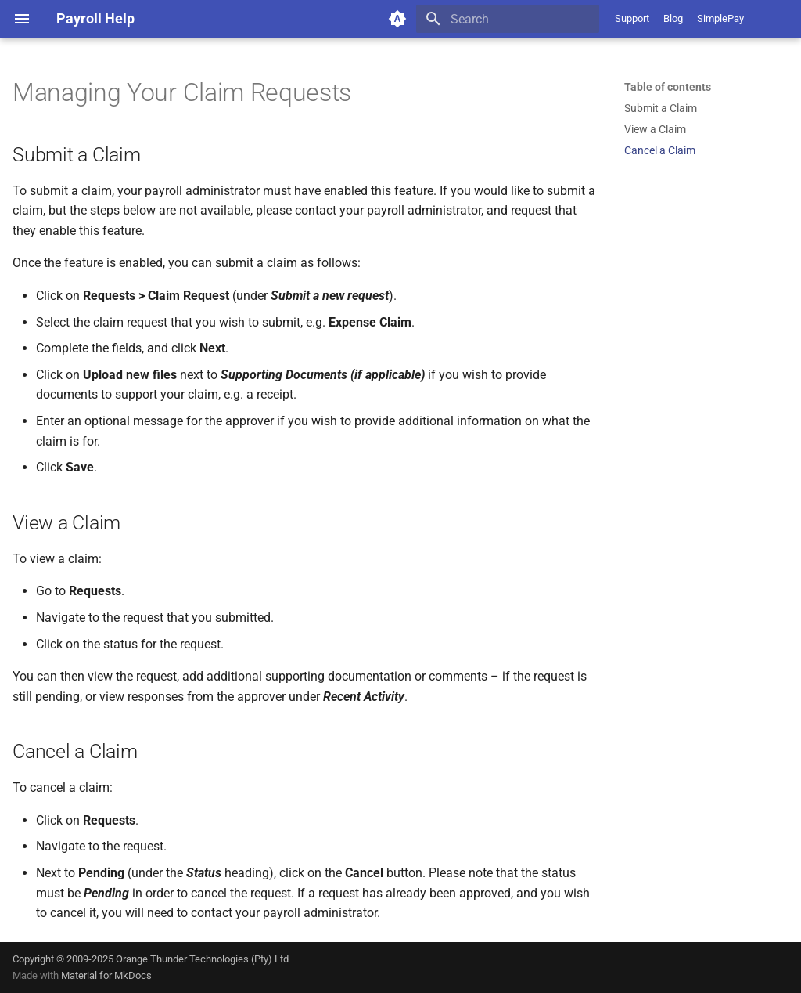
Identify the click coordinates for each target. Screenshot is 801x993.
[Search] (507, 19)
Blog (673, 18)
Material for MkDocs (106, 975)
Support (632, 18)
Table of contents (667, 87)
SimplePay (720, 18)
